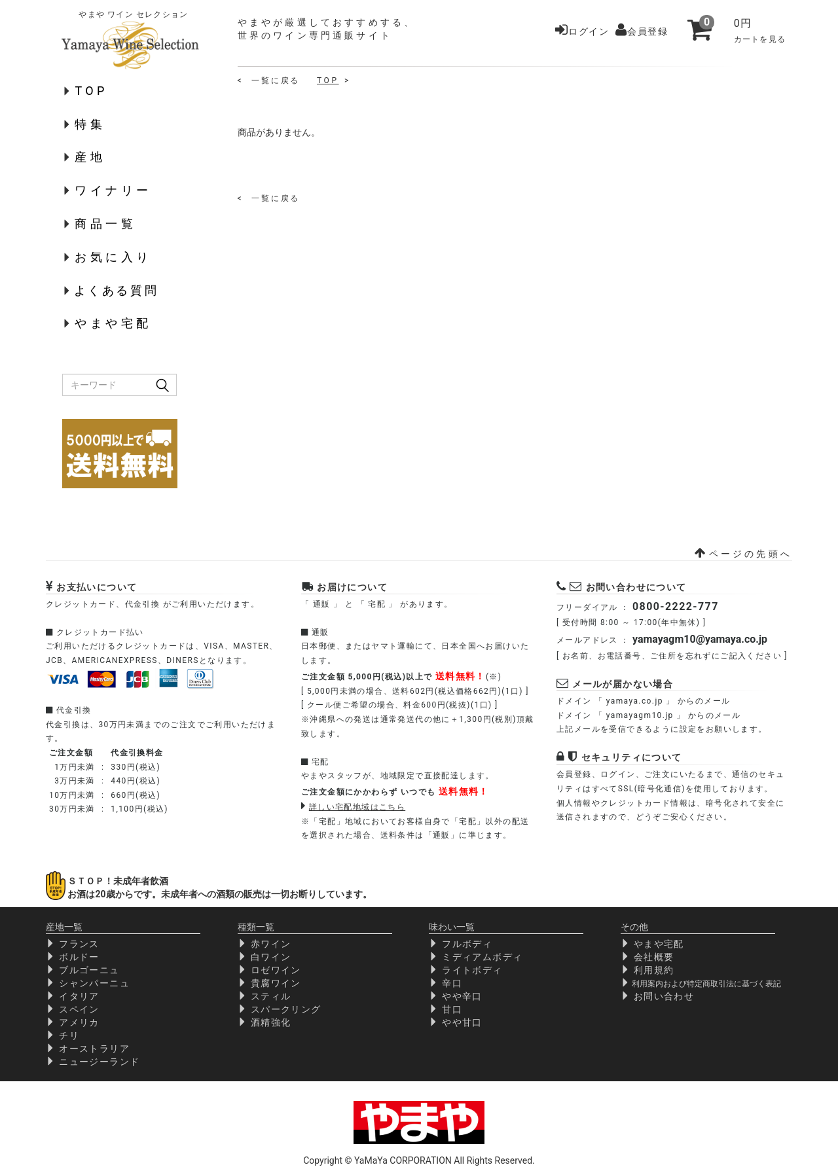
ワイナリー (113, 190)
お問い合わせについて (636, 587)
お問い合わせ (664, 996)
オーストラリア (94, 1048)
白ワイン (271, 957)
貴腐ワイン (276, 983)
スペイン (79, 1009)
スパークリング (286, 1009)
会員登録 (641, 31)
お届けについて (352, 587)
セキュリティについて (631, 757)
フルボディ (467, 944)
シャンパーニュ (94, 983)
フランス (79, 944)
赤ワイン (271, 944)
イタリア (79, 996)
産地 (90, 157)
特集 (90, 124)
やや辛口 (462, 996)
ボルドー (79, 957)
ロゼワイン (276, 970)
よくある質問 (116, 290)
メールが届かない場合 (622, 684)
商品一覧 (105, 223)
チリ (69, 1035)
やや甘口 (462, 1022)
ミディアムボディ (482, 957)
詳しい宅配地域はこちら (357, 807)
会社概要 (654, 957)
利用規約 (654, 970)
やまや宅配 (113, 323)
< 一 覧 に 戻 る (268, 80)
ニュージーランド (99, 1061)
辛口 (452, 983)
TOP (91, 91)
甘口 (452, 1009)
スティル (271, 996)
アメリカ (79, 1022)
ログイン (582, 31)
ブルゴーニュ (89, 970)
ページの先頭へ (743, 553)
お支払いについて (96, 587)
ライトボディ (472, 970)
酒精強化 (271, 1022)
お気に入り (113, 257)
